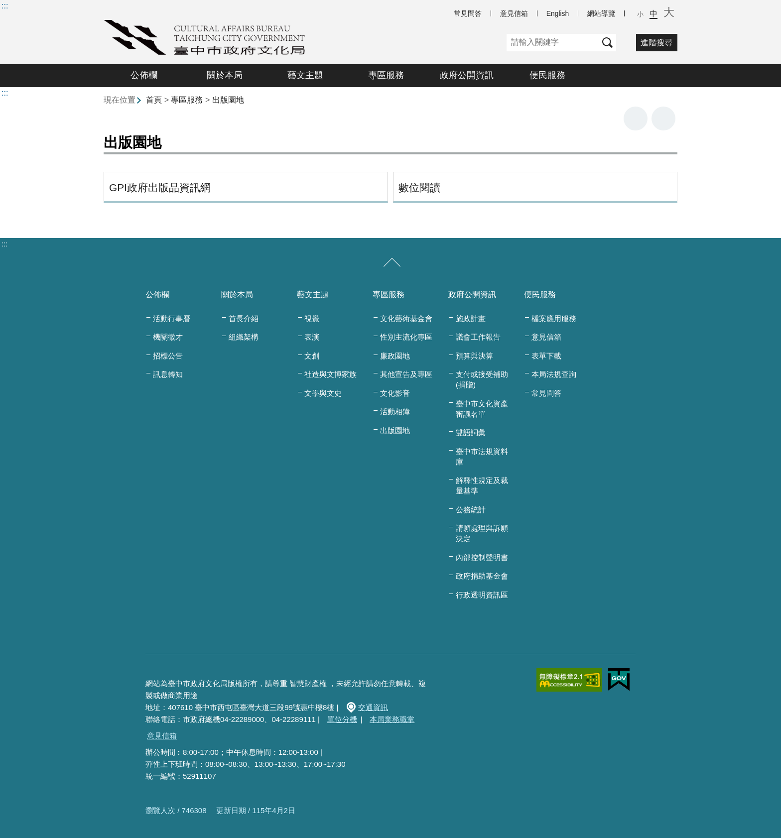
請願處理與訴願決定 (482, 533)
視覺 (311, 318)
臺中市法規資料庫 (482, 456)
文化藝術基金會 (406, 318)
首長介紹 (244, 318)
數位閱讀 (419, 187)
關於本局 (225, 75)
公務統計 (471, 509)
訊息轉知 (168, 374)
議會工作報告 (478, 337)
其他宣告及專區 (406, 374)
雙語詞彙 (471, 432)
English (557, 13)
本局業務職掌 (392, 719)
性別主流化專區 (406, 337)
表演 (311, 337)
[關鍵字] (553, 42)
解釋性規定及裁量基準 (482, 485)
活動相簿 (395, 411)
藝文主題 (305, 75)
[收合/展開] (392, 263)
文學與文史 (323, 393)
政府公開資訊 (467, 75)
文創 (311, 356)
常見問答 (468, 13)
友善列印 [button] (636, 118)
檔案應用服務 (553, 318)
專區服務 (386, 75)
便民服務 (547, 75)
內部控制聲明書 (482, 557)
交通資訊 (373, 707)
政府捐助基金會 (482, 576)
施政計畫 (471, 318)
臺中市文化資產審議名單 (482, 408)
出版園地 (228, 100)
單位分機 (342, 719)
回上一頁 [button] (663, 118)
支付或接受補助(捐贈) (482, 379)
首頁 (154, 100)
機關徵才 (168, 337)
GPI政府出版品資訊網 (160, 187)
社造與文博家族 (330, 374)
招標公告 (168, 356)
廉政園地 (395, 356)
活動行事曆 (171, 318)
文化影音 (395, 393)
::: (4, 5)
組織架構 (244, 337)
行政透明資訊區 (482, 595)
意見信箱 (514, 13)
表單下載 (546, 356)
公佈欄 (143, 75)
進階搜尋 (656, 42)
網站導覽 (601, 13)
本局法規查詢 (553, 374)
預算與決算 (474, 356)
